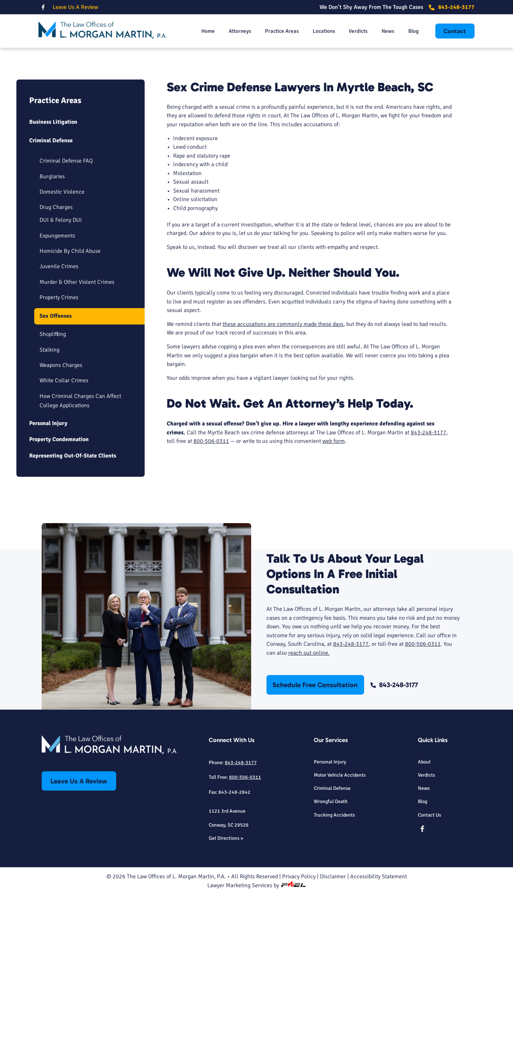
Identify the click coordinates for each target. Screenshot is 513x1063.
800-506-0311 (211, 609)
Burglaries (52, 344)
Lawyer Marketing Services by (256, 1053)
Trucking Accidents (334, 983)
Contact (455, 31)
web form (333, 609)
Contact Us (429, 983)
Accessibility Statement (378, 1044)
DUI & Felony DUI (61, 388)
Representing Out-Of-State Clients (72, 623)
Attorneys (230, 31)
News (385, 31)
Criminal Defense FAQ (66, 329)
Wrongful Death (331, 969)
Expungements (57, 404)
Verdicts (354, 31)
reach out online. (309, 820)
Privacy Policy (299, 1044)
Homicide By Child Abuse (70, 419)
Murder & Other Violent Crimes (77, 450)
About (424, 929)
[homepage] (102, 32)
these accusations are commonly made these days (283, 492)
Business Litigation (53, 290)
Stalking (49, 517)
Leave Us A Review (75, 7)
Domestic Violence (62, 360)
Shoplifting (53, 502)
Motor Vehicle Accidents (340, 943)
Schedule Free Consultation (340, 172)
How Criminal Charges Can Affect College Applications (80, 569)
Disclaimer (333, 1044)
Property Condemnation (59, 607)
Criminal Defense (51, 309)
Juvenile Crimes (59, 434)
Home (197, 31)
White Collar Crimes (64, 548)
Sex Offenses (56, 483)
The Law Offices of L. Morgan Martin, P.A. (176, 1044)
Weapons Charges (61, 533)
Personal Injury (48, 591)
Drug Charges (56, 375)
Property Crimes (59, 465)
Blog (411, 31)
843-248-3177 (452, 7)
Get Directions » (226, 1006)
